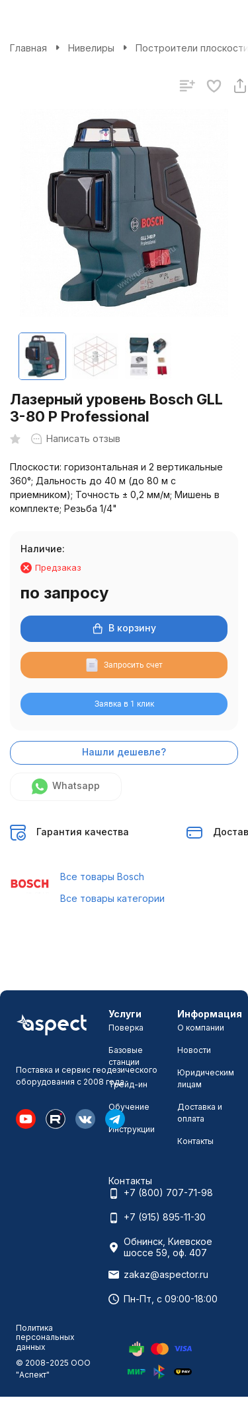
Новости (194, 1050)
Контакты (195, 1141)
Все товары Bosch (102, 876)
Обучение (128, 1107)
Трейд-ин (127, 1084)
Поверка (126, 1028)
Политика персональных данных (45, 1337)
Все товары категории (112, 898)
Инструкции (131, 1129)
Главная (28, 47)
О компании (200, 1028)
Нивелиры (91, 47)
